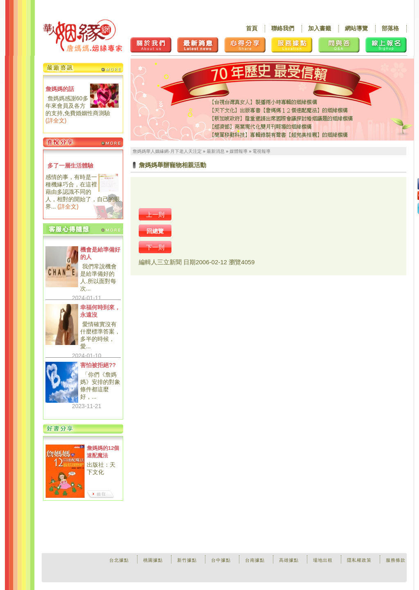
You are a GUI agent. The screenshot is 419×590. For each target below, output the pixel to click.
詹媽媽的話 (59, 89)
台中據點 (221, 560)
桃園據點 (153, 560)
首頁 (251, 28)
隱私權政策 (359, 560)
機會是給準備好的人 (100, 253)
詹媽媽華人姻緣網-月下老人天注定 (167, 151)
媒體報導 (239, 151)
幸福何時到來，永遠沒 (100, 311)
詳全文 (56, 120)
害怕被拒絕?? (98, 365)
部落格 (390, 28)
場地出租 (323, 560)
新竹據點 (187, 560)
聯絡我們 (282, 28)
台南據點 (255, 560)
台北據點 (119, 560)
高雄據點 (289, 560)
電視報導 (261, 151)
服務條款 (395, 560)
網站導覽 (356, 28)
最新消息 (216, 151)
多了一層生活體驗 (70, 165)
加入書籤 (319, 28)
